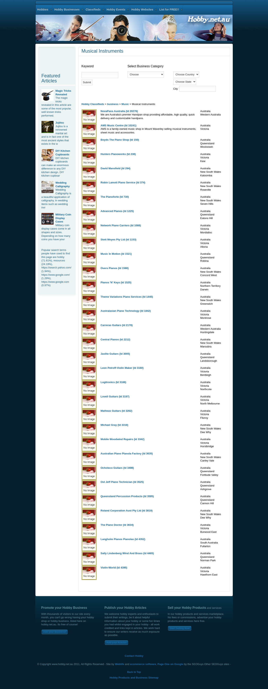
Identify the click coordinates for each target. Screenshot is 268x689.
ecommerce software (143, 664)
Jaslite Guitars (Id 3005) (115, 353)
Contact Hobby (134, 655)
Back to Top (134, 672)
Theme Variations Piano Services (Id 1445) (127, 296)
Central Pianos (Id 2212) (115, 339)
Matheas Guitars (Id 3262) (116, 410)
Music (125, 104)
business (112, 104)
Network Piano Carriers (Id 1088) (121, 225)
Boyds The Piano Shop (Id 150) (120, 139)
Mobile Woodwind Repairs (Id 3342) (123, 439)
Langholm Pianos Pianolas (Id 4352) (123, 539)
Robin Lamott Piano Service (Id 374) (123, 182)
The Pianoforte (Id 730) (115, 196)
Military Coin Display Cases (63, 218)
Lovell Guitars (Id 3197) (115, 396)
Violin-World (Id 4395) (114, 567)
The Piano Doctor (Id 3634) (117, 524)
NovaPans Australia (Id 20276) (119, 111)
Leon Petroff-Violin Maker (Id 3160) (122, 367)
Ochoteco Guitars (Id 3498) (117, 467)
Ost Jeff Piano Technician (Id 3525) (122, 481)
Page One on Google (170, 664)
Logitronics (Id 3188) (113, 382)
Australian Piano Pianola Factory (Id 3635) (127, 453)
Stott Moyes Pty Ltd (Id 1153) (119, 239)
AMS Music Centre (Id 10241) (119, 125)
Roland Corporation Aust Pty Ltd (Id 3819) (127, 510)
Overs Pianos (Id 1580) (115, 268)
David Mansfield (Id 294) (115, 168)
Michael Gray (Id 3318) (114, 424)
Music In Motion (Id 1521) (116, 253)
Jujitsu (60, 122)
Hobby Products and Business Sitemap (134, 677)
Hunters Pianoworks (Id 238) (118, 154)
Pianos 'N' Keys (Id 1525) (116, 282)
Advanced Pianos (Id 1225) (117, 211)
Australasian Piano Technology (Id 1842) (126, 310)
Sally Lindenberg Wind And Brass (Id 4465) (127, 553)
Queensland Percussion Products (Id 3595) (127, 496)
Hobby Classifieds (93, 104)
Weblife (119, 664)
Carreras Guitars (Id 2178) (117, 325)
